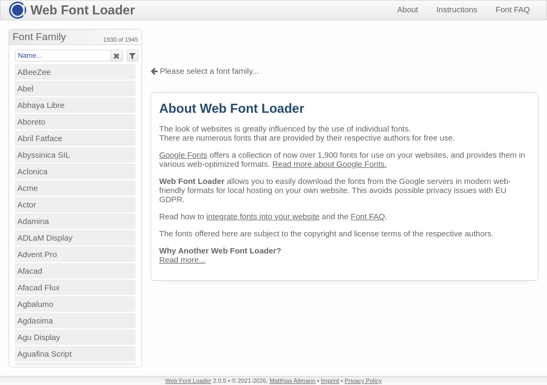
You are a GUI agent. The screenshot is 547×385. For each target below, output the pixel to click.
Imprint (330, 381)
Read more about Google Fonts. (329, 163)
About (407, 9)
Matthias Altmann (293, 381)
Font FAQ (513, 9)
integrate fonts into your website (262, 216)
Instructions (457, 9)
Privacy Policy (363, 381)
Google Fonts (183, 154)
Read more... (182, 259)
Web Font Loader (82, 10)
